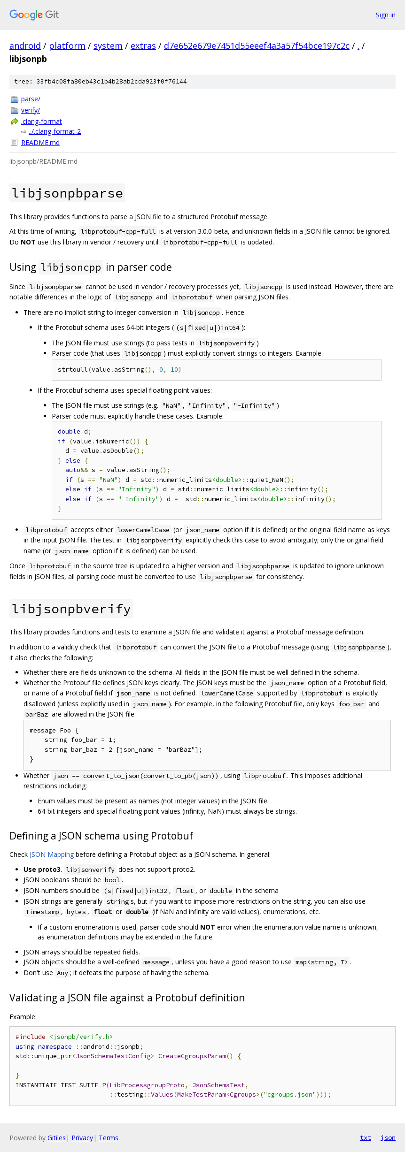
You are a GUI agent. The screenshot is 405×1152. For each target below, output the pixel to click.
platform (67, 45)
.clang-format (41, 121)
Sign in (386, 14)
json (388, 1137)
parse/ (30, 98)
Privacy (82, 1137)
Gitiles (56, 1137)
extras (143, 45)
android (25, 45)
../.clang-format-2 (55, 131)
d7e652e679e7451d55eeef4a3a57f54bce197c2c (257, 45)
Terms (108, 1137)
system (108, 45)
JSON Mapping (52, 854)
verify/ (30, 110)
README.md (40, 142)
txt (365, 1137)
